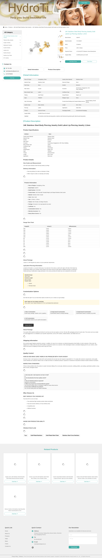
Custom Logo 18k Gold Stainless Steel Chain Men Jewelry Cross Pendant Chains (39, 477)
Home (39, 3)
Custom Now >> (28, 325)
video (59, 3)
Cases (6, 543)
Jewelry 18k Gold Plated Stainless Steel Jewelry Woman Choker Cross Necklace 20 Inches (87, 477)
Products (10, 27)
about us (45, 3)
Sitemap (21, 556)
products (52, 3)
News (6, 541)
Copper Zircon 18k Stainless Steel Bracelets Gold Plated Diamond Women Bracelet (15, 477)
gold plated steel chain (52, 435)
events (64, 3)
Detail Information (33, 69)
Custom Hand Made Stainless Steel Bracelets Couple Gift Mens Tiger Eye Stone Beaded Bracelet (63, 477)
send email (74, 547)
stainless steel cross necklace (70, 435)
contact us (72, 3)
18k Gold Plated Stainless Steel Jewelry (22, 27)
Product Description (54, 69)
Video (6, 538)
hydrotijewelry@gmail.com (12, 71)
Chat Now (84, 3)
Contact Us (8, 546)
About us (7, 533)
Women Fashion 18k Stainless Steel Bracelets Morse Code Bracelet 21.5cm (15, 509)
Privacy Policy (15, 556)
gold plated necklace (36, 435)
